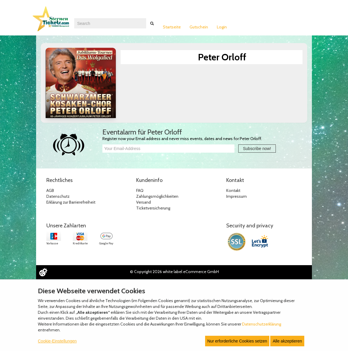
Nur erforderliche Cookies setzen (237, 341)
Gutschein (199, 27)
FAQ (139, 190)
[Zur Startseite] (52, 21)
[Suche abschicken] (152, 23)
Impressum (236, 196)
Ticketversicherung (153, 208)
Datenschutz (58, 196)
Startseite (172, 27)
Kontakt (233, 190)
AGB (50, 190)
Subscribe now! (257, 148)
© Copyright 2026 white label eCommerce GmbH (174, 271)
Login (222, 27)
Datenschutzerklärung (261, 324)
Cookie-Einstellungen (57, 341)
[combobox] (110, 23)
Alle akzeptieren (287, 341)
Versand (143, 202)
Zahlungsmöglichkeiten (157, 196)
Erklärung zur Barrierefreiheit (70, 202)
